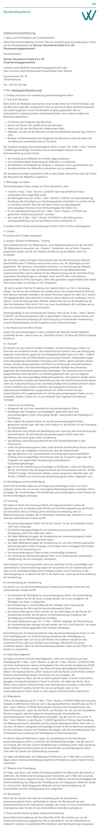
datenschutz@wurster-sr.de (27, 90)
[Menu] (94, 4)
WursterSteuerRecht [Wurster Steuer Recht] (17, 12)
